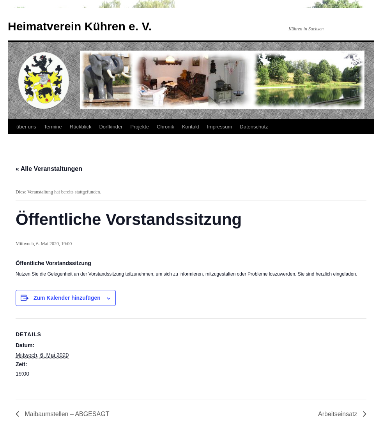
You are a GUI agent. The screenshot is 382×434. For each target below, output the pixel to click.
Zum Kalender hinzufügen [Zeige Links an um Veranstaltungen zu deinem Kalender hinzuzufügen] (67, 298)
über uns (26, 127)
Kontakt (190, 127)
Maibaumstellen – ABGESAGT (66, 414)
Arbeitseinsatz (338, 414)
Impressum (219, 127)
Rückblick (81, 127)
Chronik (165, 127)
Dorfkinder (110, 127)
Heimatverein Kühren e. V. (80, 26)
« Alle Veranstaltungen (49, 168)
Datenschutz (254, 127)
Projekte (139, 127)
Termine (53, 127)
